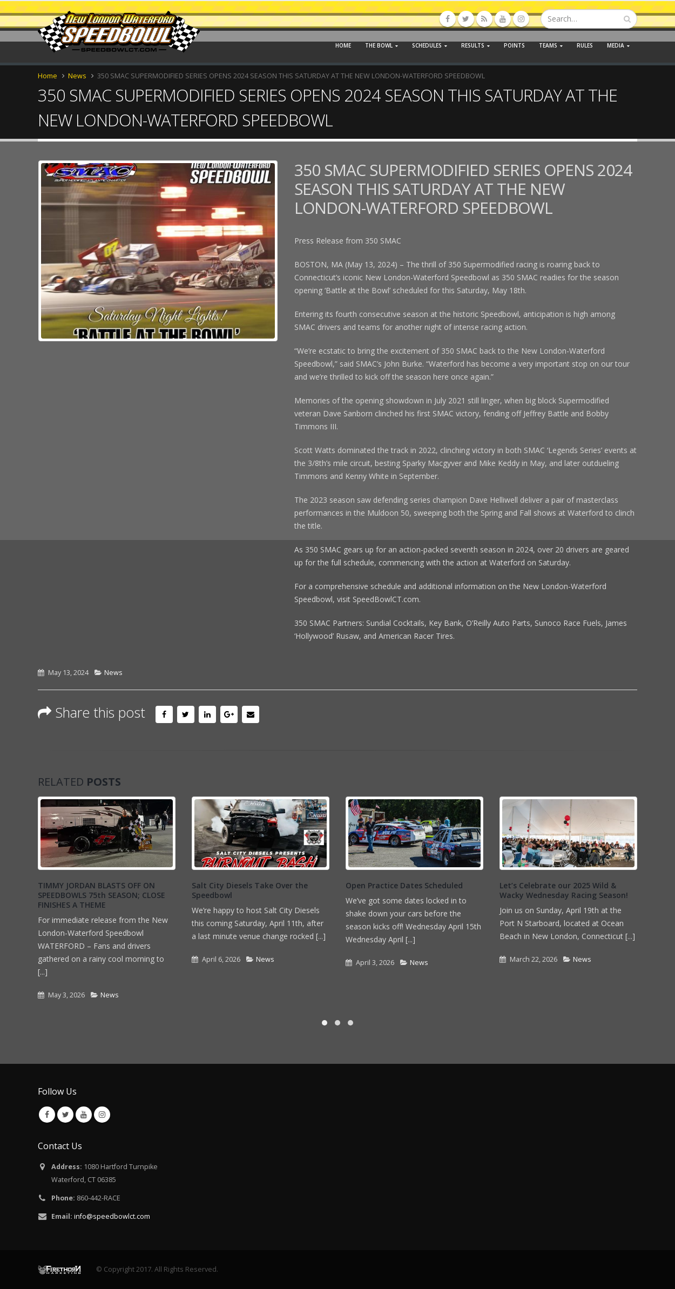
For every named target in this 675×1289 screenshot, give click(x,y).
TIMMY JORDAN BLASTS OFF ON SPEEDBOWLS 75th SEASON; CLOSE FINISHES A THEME (101, 895)
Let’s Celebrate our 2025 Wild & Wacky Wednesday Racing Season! (564, 890)
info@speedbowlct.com (112, 1216)
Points (514, 45)
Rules (585, 45)
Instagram (102, 1114)
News (113, 672)
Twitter (185, 714)
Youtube (84, 1114)
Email (250, 714)
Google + (229, 714)
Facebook (164, 714)
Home (343, 45)
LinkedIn (207, 714)
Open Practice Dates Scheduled (404, 885)
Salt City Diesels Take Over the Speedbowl (250, 890)
